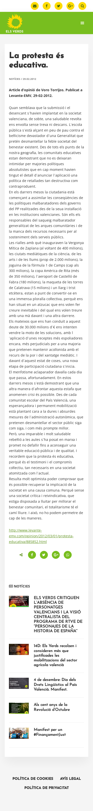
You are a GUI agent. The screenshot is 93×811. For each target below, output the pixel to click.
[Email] (35, 6)
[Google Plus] (70, 6)
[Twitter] (58, 6)
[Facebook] (47, 6)
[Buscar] (82, 6)
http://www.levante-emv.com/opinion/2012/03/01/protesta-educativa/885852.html (41, 536)
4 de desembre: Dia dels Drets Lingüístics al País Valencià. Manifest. (55, 684)
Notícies (14, 79)
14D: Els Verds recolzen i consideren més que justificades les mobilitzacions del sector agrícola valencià (55, 655)
